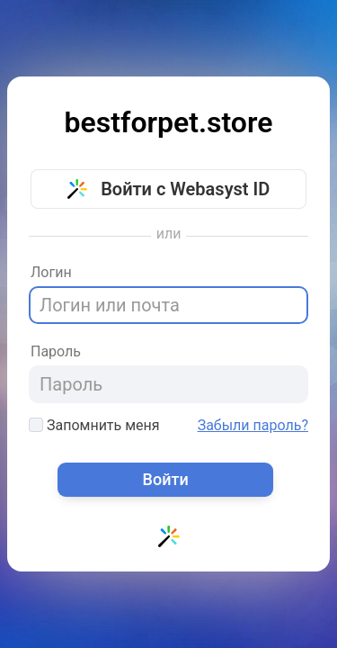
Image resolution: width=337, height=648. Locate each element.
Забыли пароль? (253, 426)
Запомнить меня (94, 425)
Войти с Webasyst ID (168, 189)
